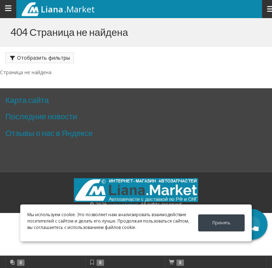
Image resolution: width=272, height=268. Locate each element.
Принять (221, 223)
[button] (252, 224)
